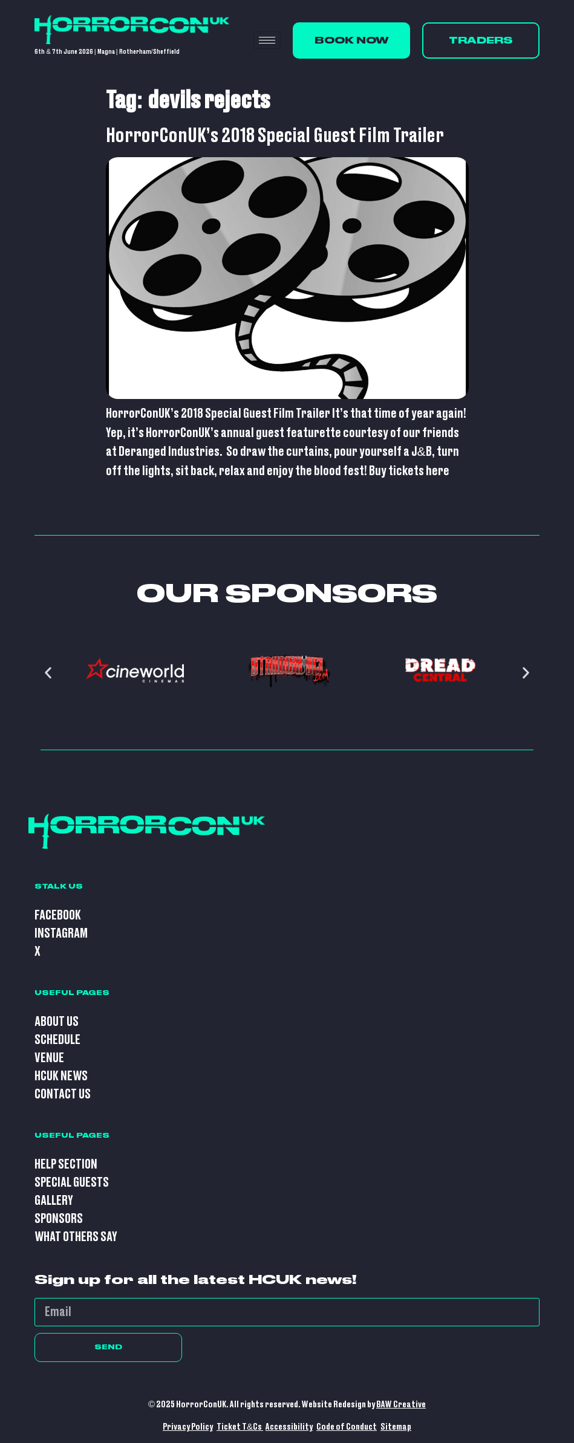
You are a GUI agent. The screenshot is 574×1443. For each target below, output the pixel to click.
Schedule (57, 1040)
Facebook (57, 915)
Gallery (53, 1201)
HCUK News (61, 1076)
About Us (56, 1022)
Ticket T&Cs (240, 1427)
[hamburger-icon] (267, 40)
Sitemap (395, 1427)
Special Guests (71, 1182)
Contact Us (62, 1094)
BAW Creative (401, 1404)
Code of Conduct (346, 1427)
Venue (49, 1058)
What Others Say (75, 1237)
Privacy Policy (188, 1427)
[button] (48, 673)
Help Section (65, 1164)
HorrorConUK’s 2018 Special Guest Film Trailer (275, 136)
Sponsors (58, 1219)
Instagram (61, 933)
